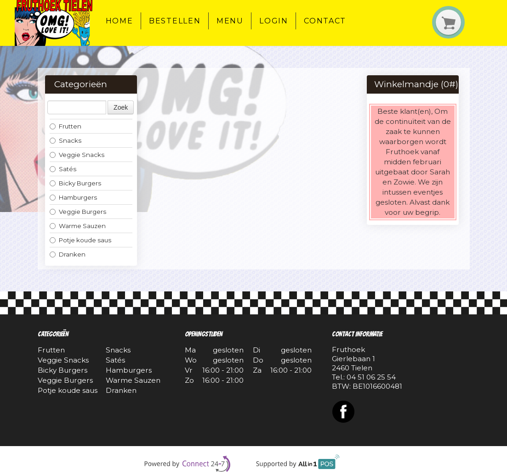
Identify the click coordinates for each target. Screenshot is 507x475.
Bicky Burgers (75, 183)
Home (119, 21)
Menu (230, 21)
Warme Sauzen (78, 225)
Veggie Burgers (78, 211)
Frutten (65, 126)
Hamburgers (73, 197)
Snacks (65, 140)
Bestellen (174, 21)
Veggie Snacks (77, 154)
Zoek (121, 107)
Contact (325, 21)
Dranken (67, 254)
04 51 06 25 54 (371, 377)
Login (273, 21)
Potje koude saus (80, 240)
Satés (63, 169)
